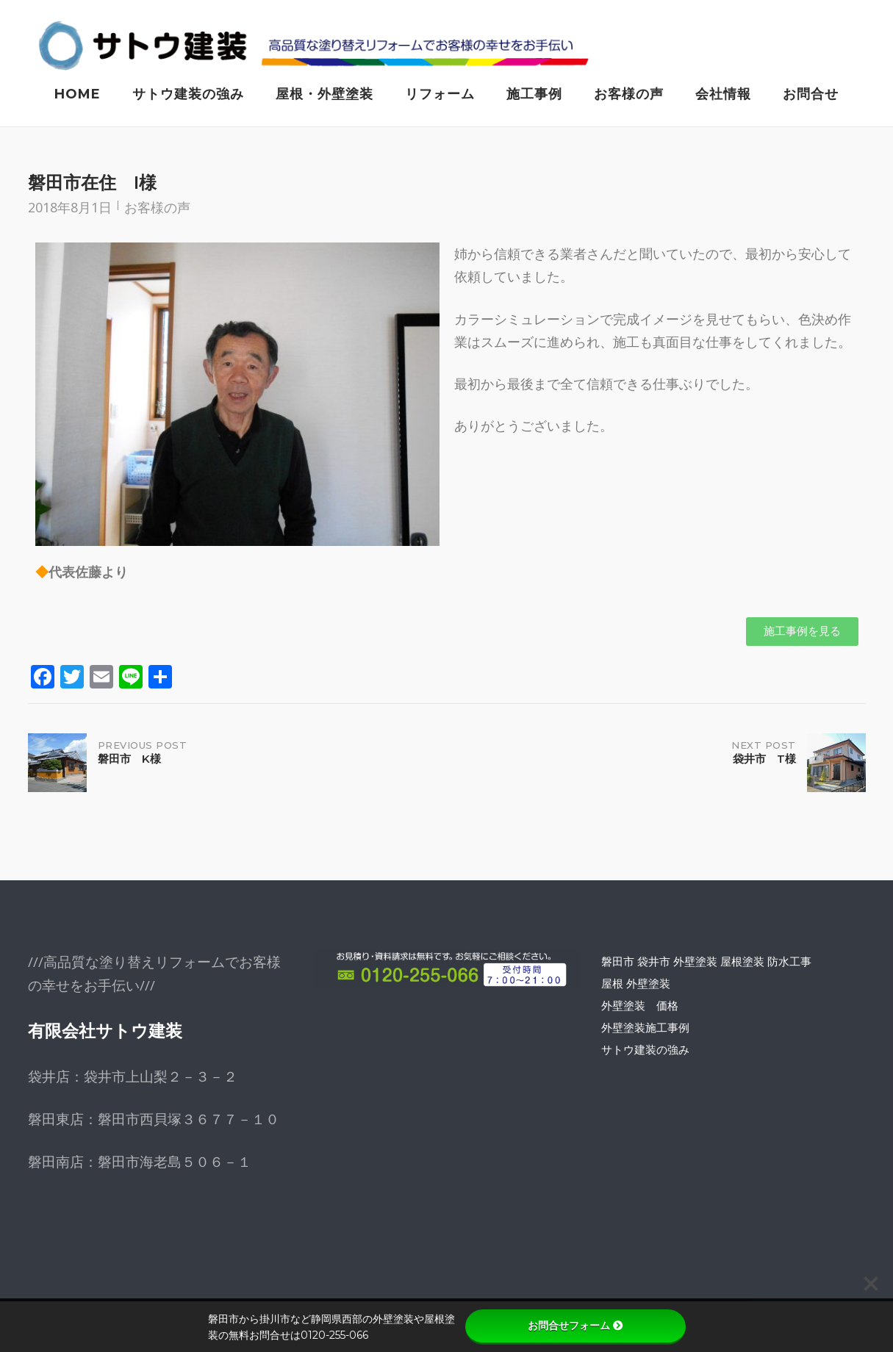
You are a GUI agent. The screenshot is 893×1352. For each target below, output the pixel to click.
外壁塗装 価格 (639, 1008)
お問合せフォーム (575, 1325)
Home (77, 94)
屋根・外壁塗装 (324, 94)
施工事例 (534, 94)
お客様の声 (629, 94)
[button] (802, 634)
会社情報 (723, 94)
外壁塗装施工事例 (645, 1030)
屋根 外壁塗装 (635, 986)
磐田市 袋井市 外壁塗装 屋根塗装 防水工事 (706, 964)
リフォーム (440, 94)
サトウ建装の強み (188, 94)
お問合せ (811, 94)
